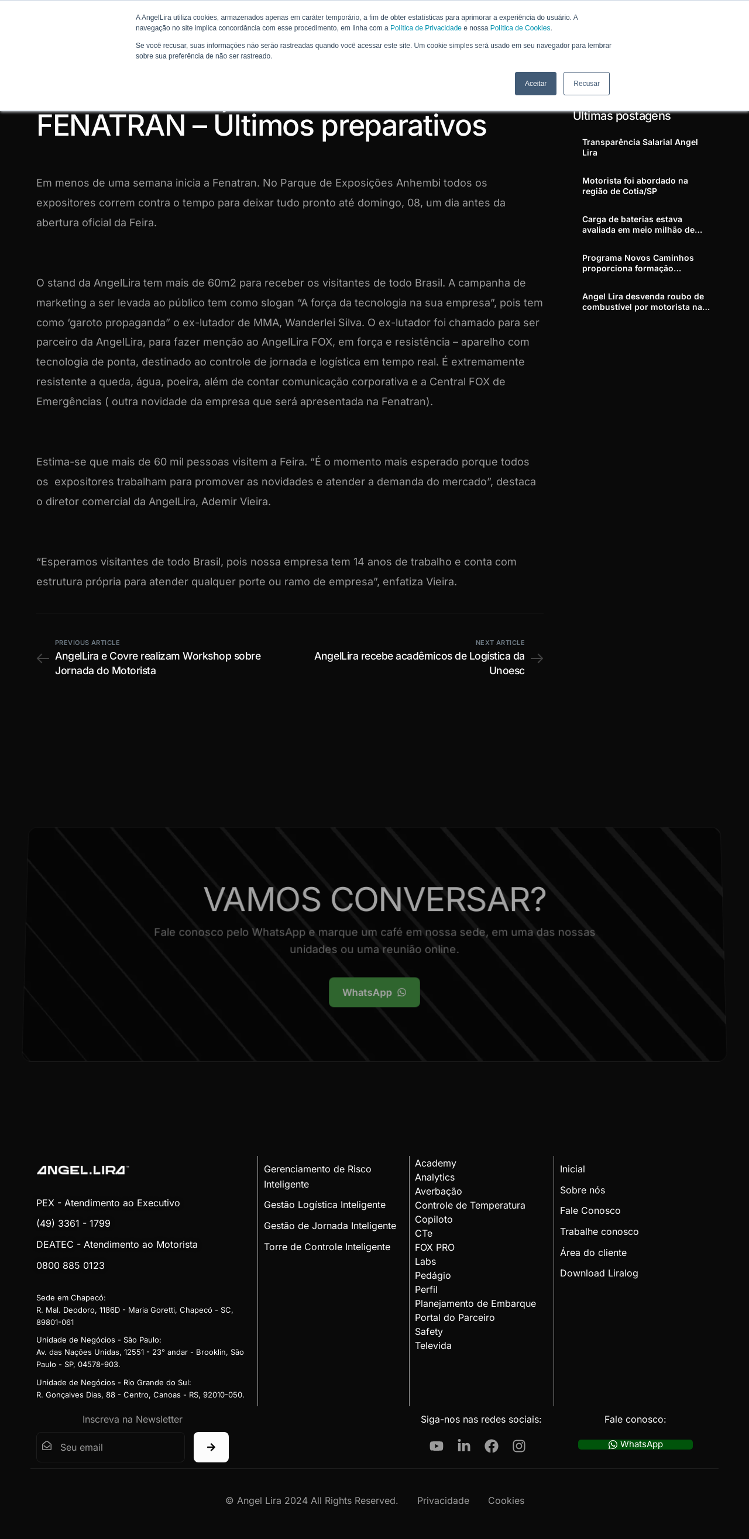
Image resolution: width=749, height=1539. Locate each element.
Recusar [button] (586, 84)
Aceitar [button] (536, 84)
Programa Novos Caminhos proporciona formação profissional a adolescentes (638, 263)
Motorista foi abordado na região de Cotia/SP (635, 185)
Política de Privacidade (426, 28)
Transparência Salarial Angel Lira (640, 147)
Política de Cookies (520, 28)
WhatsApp (636, 1445)
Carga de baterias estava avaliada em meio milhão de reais (638, 224)
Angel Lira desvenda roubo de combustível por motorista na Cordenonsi (643, 301)
